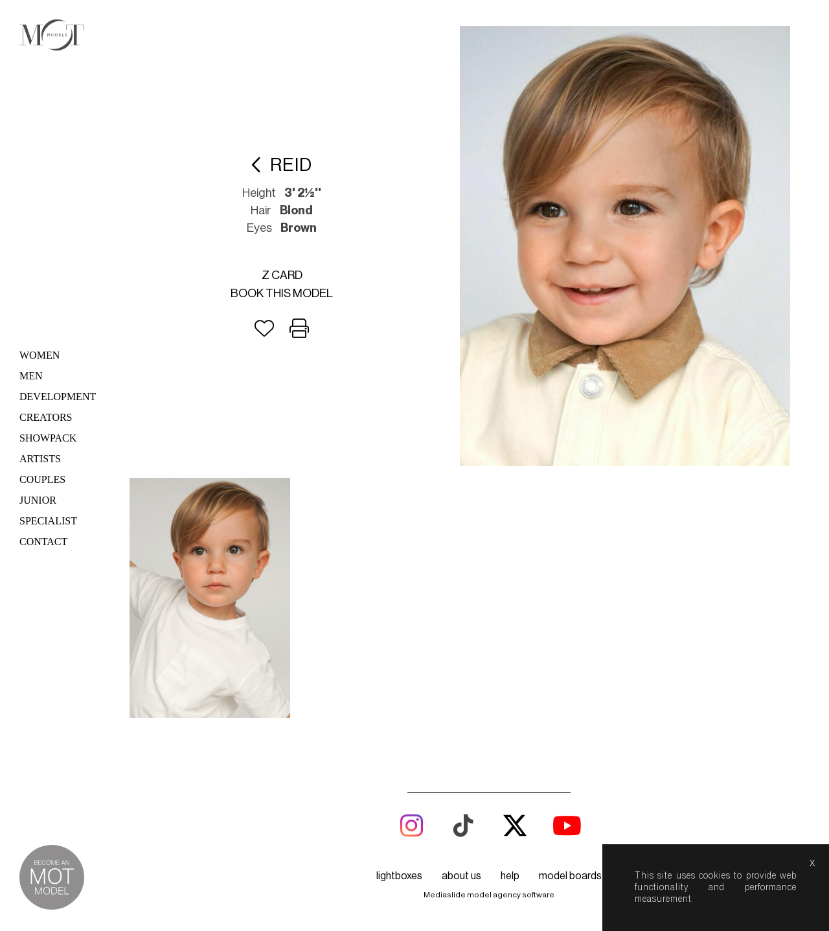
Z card (282, 275)
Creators (46, 417)
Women (39, 355)
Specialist (48, 520)
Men (31, 375)
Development (57, 396)
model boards (570, 876)
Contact (43, 541)
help (510, 876)
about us (461, 876)
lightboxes (399, 876)
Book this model (282, 293)
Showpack (47, 437)
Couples (42, 479)
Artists (40, 458)
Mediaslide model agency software (489, 895)
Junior (37, 500)
